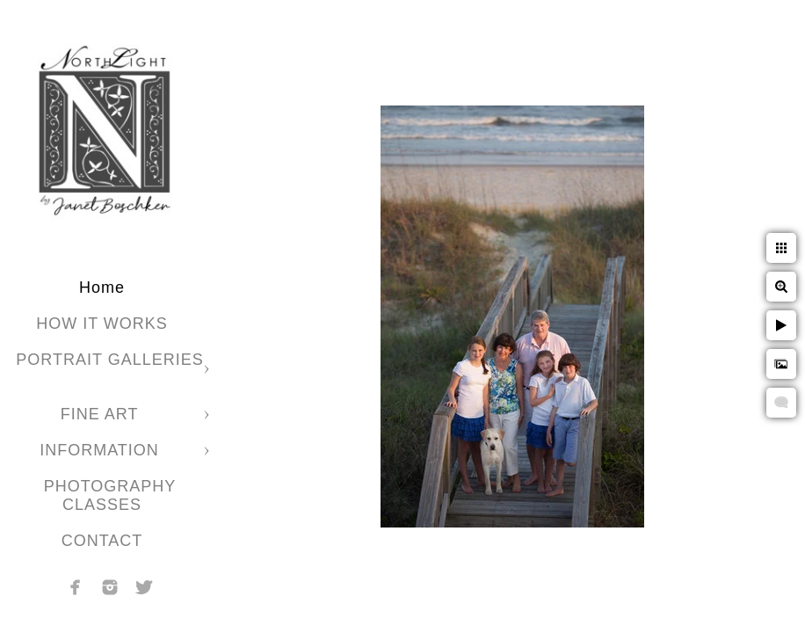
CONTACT (102, 540)
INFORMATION (102, 450)
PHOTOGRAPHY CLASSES (110, 495)
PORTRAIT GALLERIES (109, 359)
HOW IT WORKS (102, 323)
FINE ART (102, 414)
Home (102, 287)
